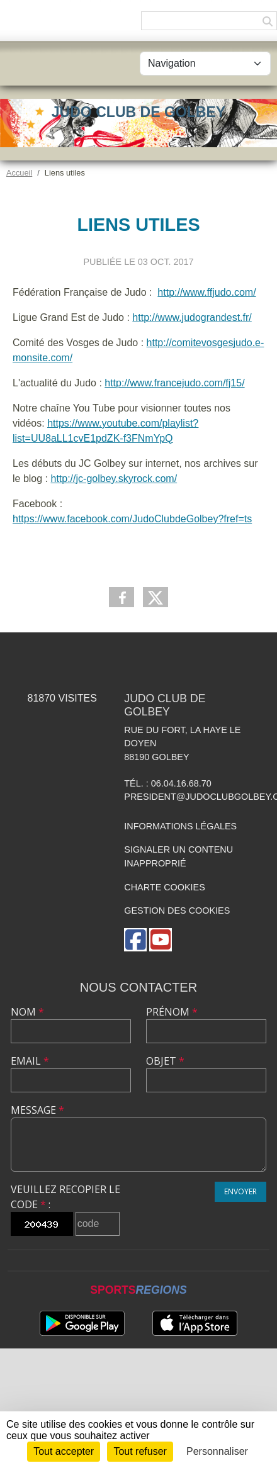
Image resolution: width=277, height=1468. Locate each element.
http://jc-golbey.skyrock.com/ (113, 478)
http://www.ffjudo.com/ (206, 292)
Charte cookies (164, 887)
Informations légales (180, 826)
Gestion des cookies (177, 910)
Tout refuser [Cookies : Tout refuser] (139, 1451)
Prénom (172, 1012)
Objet (165, 1061)
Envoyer (240, 1191)
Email (30, 1061)
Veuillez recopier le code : (65, 1196)
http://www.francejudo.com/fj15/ (174, 383)
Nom (27, 1012)
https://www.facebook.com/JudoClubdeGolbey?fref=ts (132, 518)
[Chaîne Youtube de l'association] (160, 939)
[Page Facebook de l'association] (135, 939)
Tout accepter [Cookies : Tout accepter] (63, 1451)
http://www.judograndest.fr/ (191, 317)
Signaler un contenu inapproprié (178, 856)
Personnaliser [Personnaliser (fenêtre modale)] (217, 1451)
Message (37, 1110)
